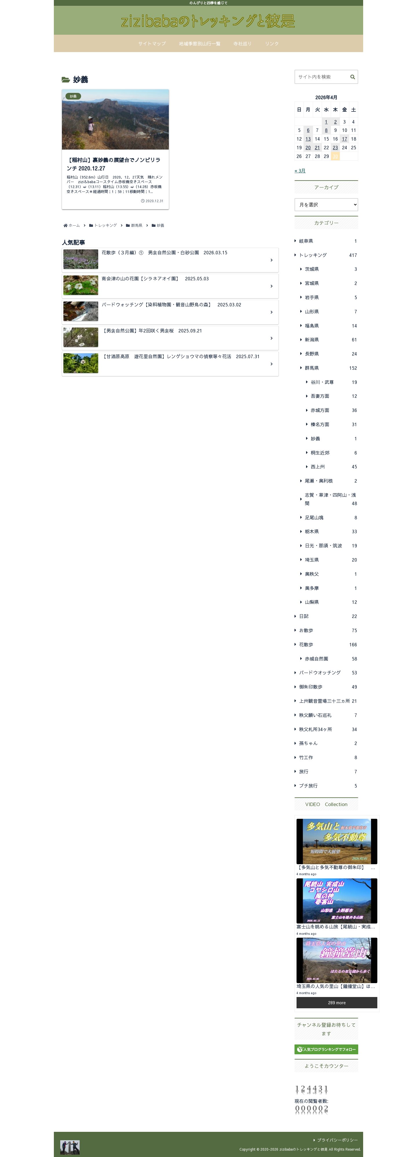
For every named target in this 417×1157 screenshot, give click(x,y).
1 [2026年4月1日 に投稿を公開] (326, 121)
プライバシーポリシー (336, 1140)
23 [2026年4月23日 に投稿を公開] (335, 147)
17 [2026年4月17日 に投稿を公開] (344, 138)
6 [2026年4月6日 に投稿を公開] (308, 130)
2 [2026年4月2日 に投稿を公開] (335, 121)
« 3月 (300, 170)
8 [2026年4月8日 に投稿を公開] (326, 130)
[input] (326, 77)
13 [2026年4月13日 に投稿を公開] (308, 138)
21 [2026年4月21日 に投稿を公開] (317, 147)
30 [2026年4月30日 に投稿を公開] (335, 156)
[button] (352, 77)
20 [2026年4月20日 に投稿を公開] (308, 147)
